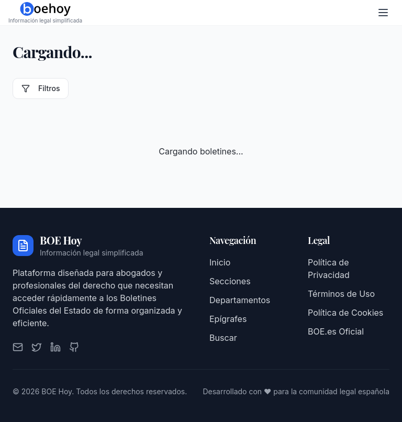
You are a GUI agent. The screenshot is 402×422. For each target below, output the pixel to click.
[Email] (18, 347)
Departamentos (239, 300)
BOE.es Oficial (336, 331)
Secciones (230, 281)
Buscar (223, 337)
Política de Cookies (345, 312)
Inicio (219, 262)
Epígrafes (228, 319)
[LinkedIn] (55, 347)
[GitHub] (74, 347)
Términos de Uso (341, 293)
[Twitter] (36, 347)
